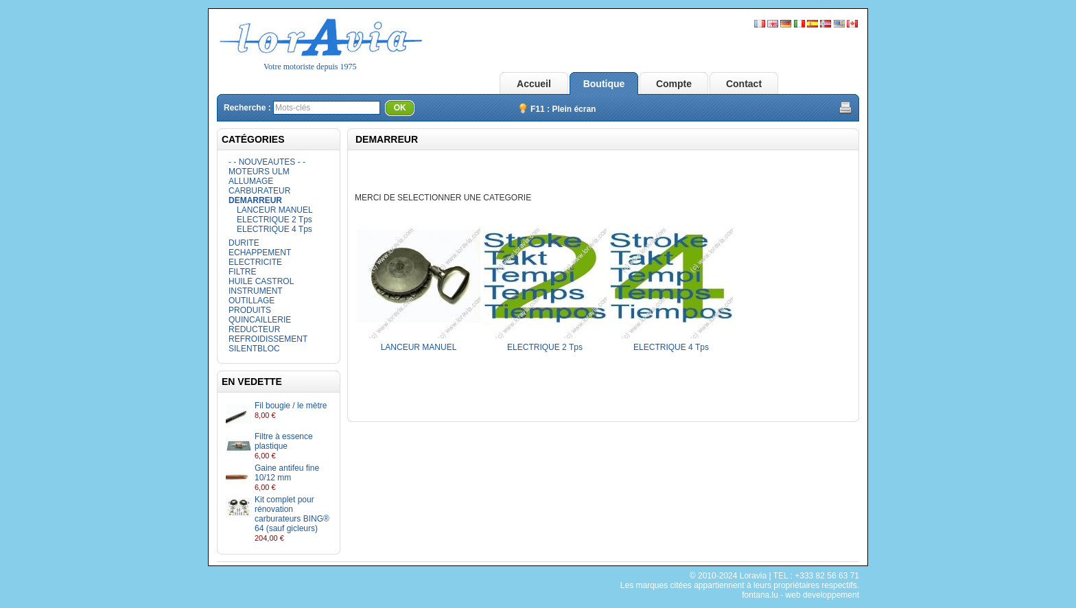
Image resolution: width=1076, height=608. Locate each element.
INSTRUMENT (256, 291)
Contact (744, 83)
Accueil (534, 83)
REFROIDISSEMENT (268, 339)
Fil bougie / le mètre (291, 405)
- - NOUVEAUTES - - (267, 162)
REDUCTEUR (254, 329)
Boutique (604, 83)
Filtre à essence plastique (284, 441)
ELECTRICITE (255, 262)
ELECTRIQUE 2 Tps (274, 219)
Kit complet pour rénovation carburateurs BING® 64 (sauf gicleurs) (292, 514)
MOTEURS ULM (259, 171)
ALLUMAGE (251, 181)
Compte (674, 83)
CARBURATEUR (259, 191)
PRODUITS (250, 310)
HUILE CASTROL (261, 281)
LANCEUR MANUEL (275, 210)
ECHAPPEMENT (260, 252)
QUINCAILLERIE (260, 320)
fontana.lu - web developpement (800, 595)
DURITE (244, 243)
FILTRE (242, 272)
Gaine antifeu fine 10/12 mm (287, 472)
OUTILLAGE (251, 300)
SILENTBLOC (254, 348)
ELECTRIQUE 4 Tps (274, 229)
